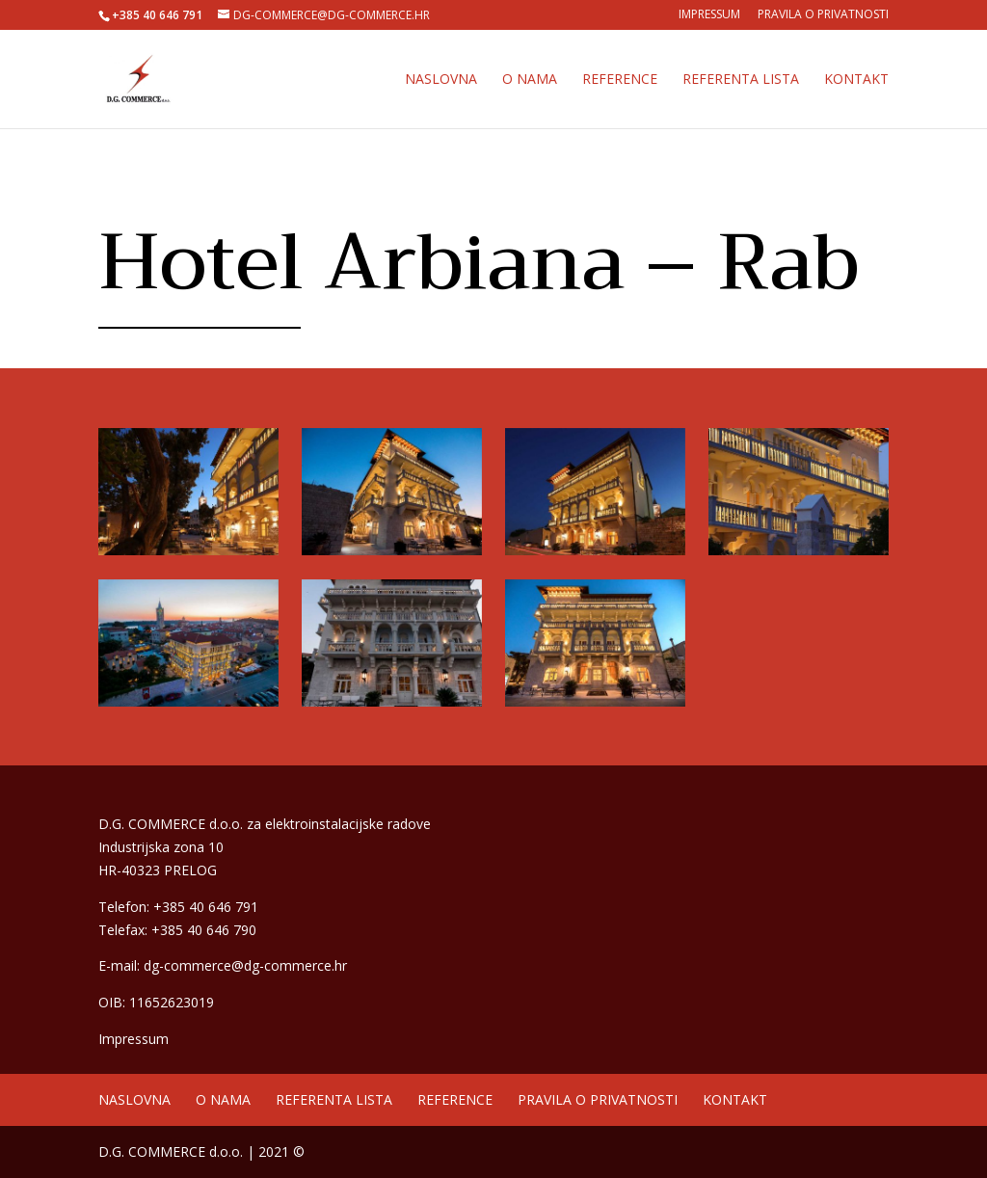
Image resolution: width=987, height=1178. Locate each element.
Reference (619, 80)
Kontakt (856, 80)
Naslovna (441, 80)
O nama (529, 80)
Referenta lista (740, 80)
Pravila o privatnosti (823, 15)
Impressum (709, 15)
